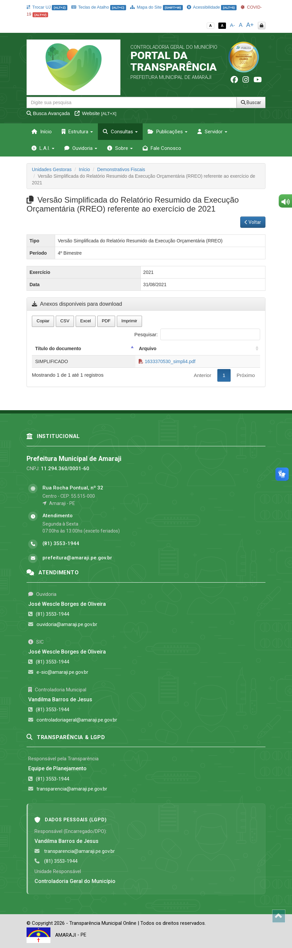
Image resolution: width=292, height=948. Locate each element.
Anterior (202, 375)
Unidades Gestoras (52, 169)
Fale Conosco (162, 148)
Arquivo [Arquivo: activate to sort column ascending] (147, 348)
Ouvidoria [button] (80, 148)
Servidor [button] (212, 132)
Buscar (251, 102)
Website (95, 113)
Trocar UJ (47, 7)
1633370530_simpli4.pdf (167, 361)
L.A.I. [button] (43, 148)
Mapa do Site (156, 7)
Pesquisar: (197, 334)
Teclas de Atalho (98, 7)
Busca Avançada (48, 113)
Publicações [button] (167, 132)
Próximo (246, 375)
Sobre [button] (120, 148)
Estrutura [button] (77, 132)
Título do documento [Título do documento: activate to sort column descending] (58, 348)
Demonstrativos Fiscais (121, 169)
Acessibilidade (212, 7)
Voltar (253, 222)
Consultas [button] (120, 132)
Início (42, 132)
